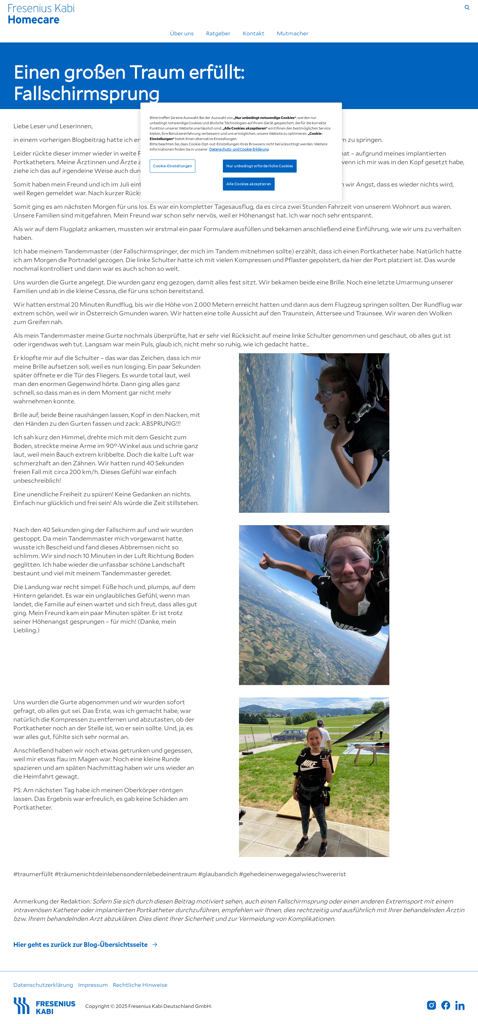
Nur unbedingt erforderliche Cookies (259, 166)
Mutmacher (292, 33)
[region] (241, 152)
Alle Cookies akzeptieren (248, 184)
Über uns (182, 33)
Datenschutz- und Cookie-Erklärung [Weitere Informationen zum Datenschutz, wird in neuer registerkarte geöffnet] (239, 149)
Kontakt (253, 33)
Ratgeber (218, 33)
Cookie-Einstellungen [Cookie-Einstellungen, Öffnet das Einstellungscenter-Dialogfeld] (172, 166)
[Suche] (467, 8)
